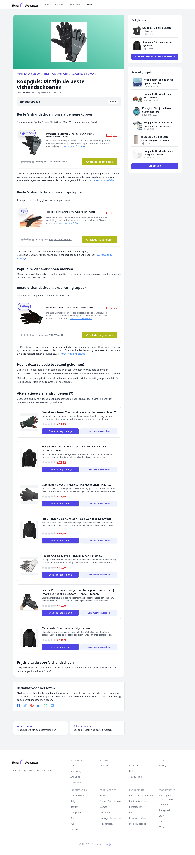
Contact (104, 765)
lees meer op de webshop (75, 146)
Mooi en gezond (137, 823)
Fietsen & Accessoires (111, 801)
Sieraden (163, 804)
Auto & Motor (77, 795)
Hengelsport (50, 73)
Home (46, 4)
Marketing (75, 771)
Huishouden (106, 823)
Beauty (74, 806)
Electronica (76, 829)
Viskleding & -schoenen (84, 73)
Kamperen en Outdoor (29, 73)
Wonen (162, 827)
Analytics (75, 776)
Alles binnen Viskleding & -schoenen (154, 56)
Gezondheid (106, 812)
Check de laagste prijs (99, 161)
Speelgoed (164, 810)
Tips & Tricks (74, 4)
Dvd (72, 823)
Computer (75, 812)
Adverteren (76, 782)
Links (132, 771)
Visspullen (64, 73)
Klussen (133, 812)
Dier (72, 818)
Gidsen (89, 4)
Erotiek (103, 795)
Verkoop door (51, 161)
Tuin (161, 821)
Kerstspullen (135, 806)
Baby (73, 801)
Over (72, 765)
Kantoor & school (138, 801)
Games (103, 806)
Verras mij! (155, 166)
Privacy (162, 765)
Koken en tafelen (138, 818)
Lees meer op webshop (99, 431)
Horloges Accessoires (111, 818)
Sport (161, 815)
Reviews (59, 4)
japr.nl (112, 844)
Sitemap (133, 765)
